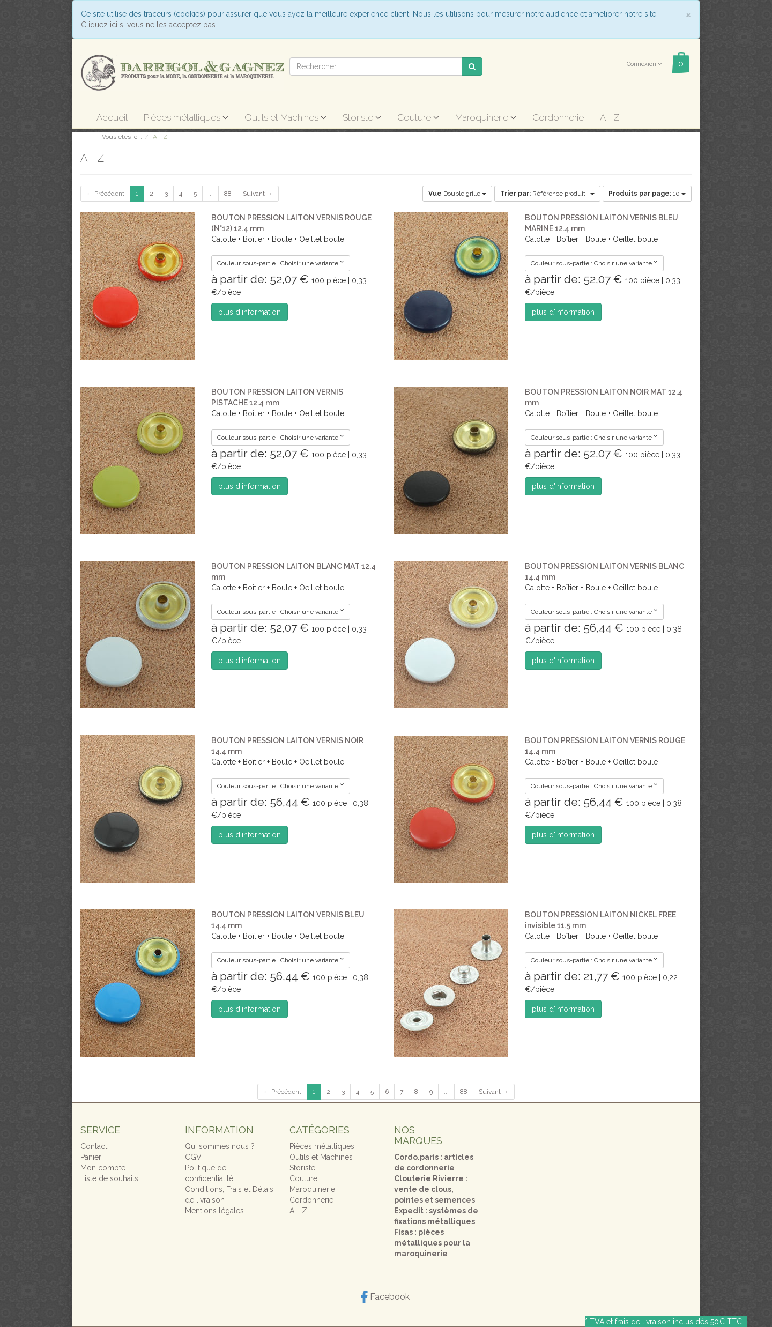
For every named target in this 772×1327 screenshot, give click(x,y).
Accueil (112, 117)
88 (228, 193)
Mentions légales (214, 1210)
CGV (193, 1157)
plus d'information (249, 312)
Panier (90, 1157)
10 (647, 193)
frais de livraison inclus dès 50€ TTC (678, 1321)
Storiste (362, 117)
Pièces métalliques (186, 117)
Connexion (644, 64)
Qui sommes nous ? (220, 1146)
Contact (93, 1146)
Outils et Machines (285, 117)
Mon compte (102, 1167)
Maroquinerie (485, 117)
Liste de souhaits (109, 1178)
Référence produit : (547, 193)
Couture (418, 117)
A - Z (609, 117)
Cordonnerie (558, 117)
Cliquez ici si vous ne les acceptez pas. (149, 24)
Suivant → (258, 193)
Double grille (457, 193)
